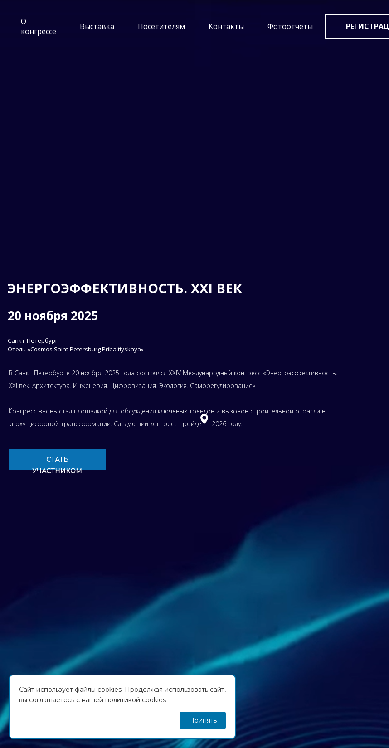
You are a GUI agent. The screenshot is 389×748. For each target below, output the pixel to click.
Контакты (226, 26)
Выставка (97, 26)
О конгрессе (38, 26)
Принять (203, 720)
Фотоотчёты (290, 26)
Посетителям (161, 26)
